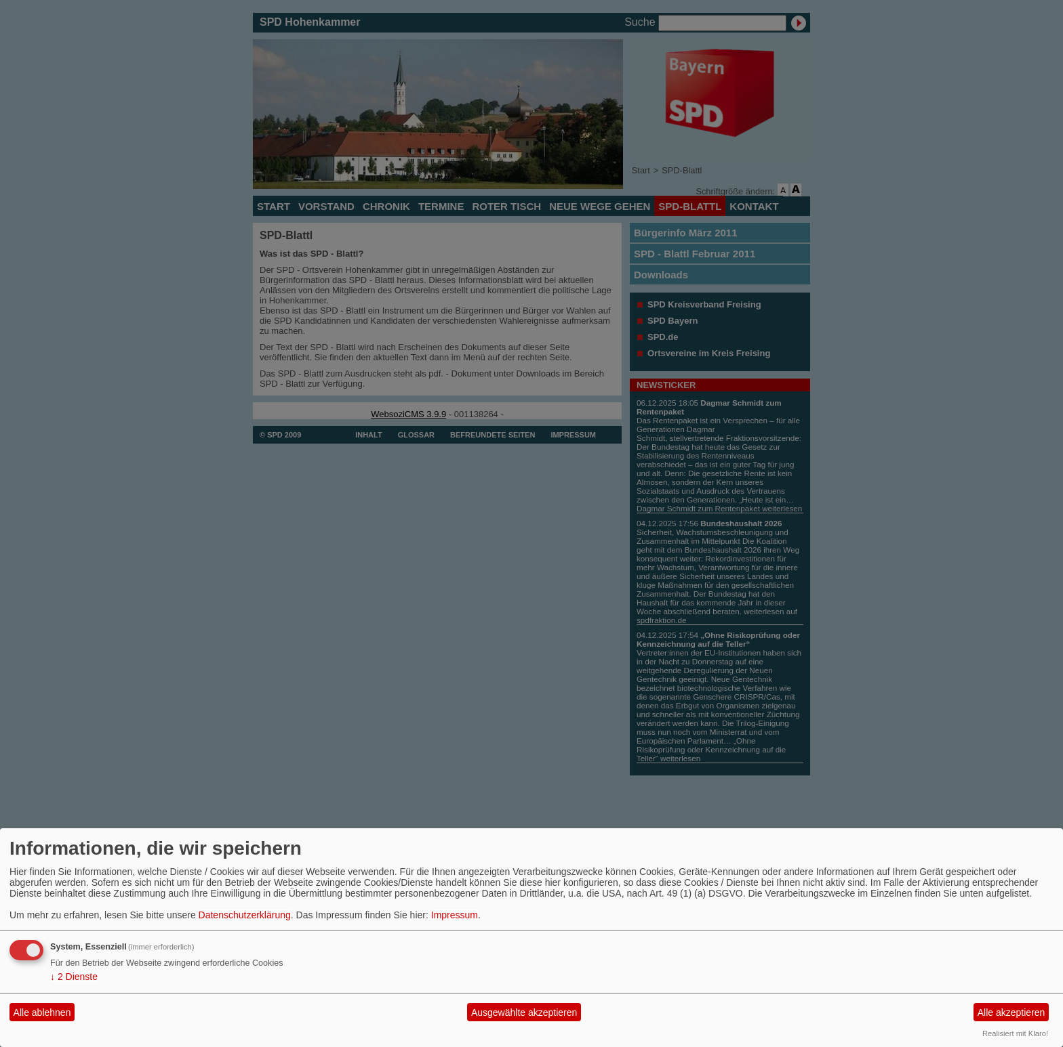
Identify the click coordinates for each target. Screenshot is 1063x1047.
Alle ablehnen (42, 1012)
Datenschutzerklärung (245, 915)
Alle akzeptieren (1011, 1012)
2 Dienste (74, 976)
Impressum (454, 915)
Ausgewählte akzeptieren (524, 1012)
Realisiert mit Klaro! (1015, 1033)
